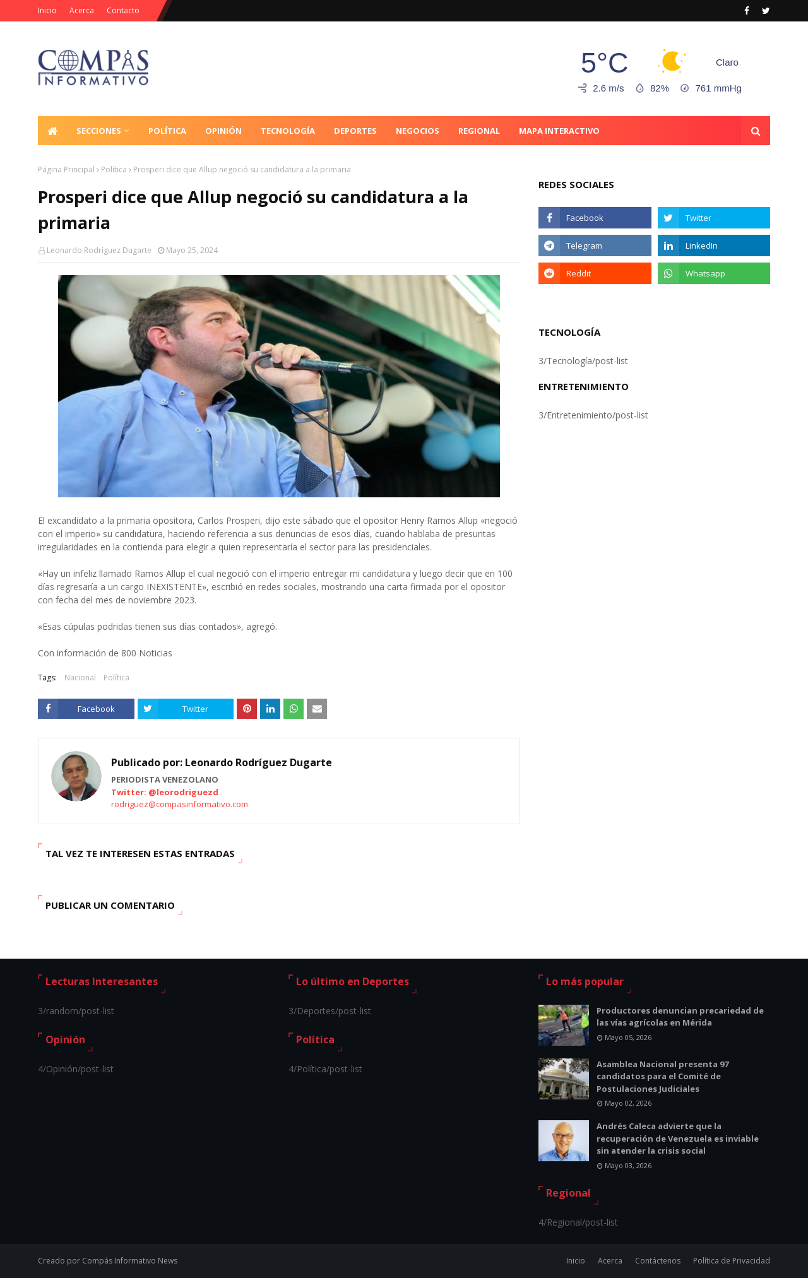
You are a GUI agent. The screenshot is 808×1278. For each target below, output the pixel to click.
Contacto (123, 10)
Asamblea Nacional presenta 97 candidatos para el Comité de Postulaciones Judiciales (662, 1076)
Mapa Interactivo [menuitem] (559, 130)
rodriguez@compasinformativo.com (179, 804)
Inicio (47, 10)
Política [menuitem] (167, 130)
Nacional (80, 677)
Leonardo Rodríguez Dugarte (99, 250)
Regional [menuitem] (479, 130)
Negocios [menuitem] (417, 130)
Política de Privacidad (731, 1260)
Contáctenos (657, 1260)
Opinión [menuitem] (223, 130)
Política (114, 169)
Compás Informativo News (129, 1260)
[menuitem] (52, 130)
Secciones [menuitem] (98, 130)
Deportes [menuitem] (355, 130)
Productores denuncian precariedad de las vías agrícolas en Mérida (680, 1017)
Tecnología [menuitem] (288, 130)
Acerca (81, 10)
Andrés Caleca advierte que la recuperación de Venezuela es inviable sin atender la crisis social (678, 1138)
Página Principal (66, 169)
